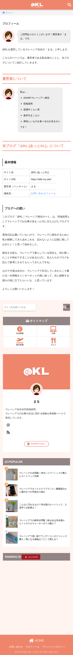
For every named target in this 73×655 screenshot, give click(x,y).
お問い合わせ (16, 647)
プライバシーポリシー (53, 647)
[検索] (66, 307)
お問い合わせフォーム (43, 193)
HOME (36, 640)
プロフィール (32, 647)
